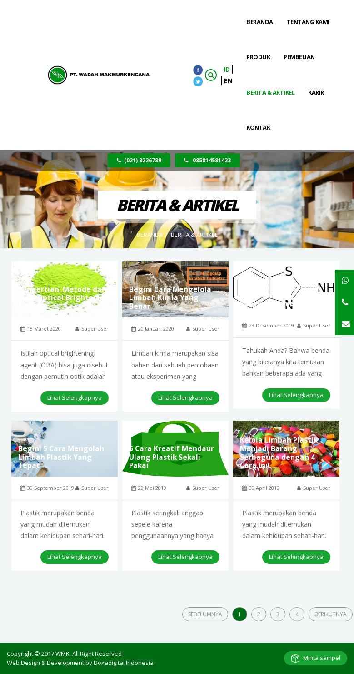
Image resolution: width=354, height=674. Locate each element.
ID (227, 69)
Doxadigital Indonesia (124, 663)
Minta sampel (321, 658)
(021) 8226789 (139, 160)
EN (228, 80)
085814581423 (207, 160)
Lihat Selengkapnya (74, 397)
